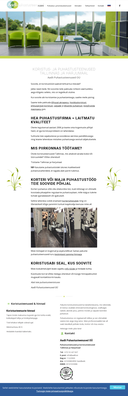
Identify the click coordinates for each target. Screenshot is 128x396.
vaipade (57, 105)
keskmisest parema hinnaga (68, 254)
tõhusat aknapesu (60, 102)
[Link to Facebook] (120, 6)
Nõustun (117, 387)
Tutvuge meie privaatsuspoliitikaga (54, 391)
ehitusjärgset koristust (42, 105)
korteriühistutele (70, 200)
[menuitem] (40, 5)
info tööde (70, 268)
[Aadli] (25, 5)
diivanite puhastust (73, 105)
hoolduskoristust (78, 102)
